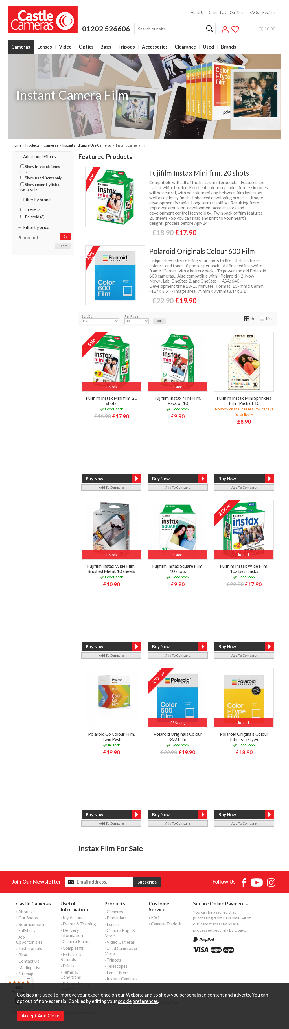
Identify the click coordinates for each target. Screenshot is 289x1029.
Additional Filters (39, 156)
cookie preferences (138, 1001)
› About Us (26, 911)
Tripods (126, 47)
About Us (198, 12)
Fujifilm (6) (31, 210)
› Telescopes (116, 966)
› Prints (67, 965)
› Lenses (112, 924)
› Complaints (72, 948)
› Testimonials (29, 948)
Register (269, 12)
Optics (86, 47)
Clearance (185, 47)
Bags (105, 47)
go (65, 236)
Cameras (20, 47)
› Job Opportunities (29, 939)
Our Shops (238, 12)
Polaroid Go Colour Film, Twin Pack (111, 736)
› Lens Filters (116, 972)
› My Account (72, 917)
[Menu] (28, 980)
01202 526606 (106, 28)
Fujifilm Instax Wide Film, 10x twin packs (244, 568)
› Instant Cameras (120, 978)
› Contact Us (27, 961)
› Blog (21, 954)
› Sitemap (24, 973)
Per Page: (136, 319)
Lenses (44, 47)
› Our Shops (27, 917)
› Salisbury (26, 930)
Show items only (40, 168)
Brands (228, 47)
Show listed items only (40, 186)
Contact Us (217, 12)
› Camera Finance (76, 941)
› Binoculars (115, 917)
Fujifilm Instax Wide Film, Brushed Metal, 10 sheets (111, 568)
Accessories (155, 47)
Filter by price (36, 227)
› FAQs (155, 917)
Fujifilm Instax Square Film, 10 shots (177, 568)
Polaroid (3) (32, 217)
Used (208, 47)
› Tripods (112, 959)
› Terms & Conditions (70, 974)
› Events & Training (78, 923)
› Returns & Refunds (70, 957)
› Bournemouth (30, 924)
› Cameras (113, 911)
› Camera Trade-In (166, 923)
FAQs (254, 12)
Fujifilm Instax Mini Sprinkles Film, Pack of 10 (244, 401)
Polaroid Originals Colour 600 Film (202, 251)
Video (65, 47)
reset (63, 246)
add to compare (111, 487)
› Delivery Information (71, 933)
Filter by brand (37, 199)
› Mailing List (28, 967)
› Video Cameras (119, 942)
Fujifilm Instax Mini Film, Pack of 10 (177, 401)
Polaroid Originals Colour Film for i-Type (244, 736)
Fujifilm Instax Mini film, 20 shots (199, 173)
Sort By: (100, 319)
